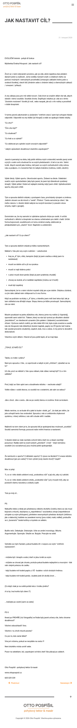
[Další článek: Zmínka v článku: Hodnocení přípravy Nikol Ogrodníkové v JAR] (66, 683)
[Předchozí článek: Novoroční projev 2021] (13, 683)
